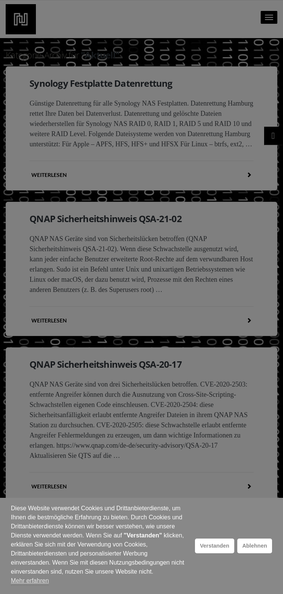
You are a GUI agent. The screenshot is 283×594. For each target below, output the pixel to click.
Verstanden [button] (214, 546)
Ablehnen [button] (254, 546)
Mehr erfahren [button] (30, 580)
